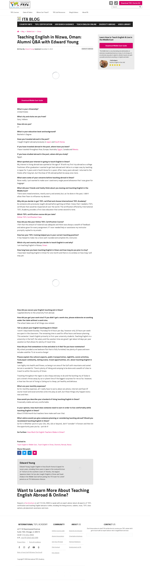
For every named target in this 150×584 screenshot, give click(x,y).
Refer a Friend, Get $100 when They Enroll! (29, 552)
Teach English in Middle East (27, 444)
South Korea (60, 141)
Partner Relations (75, 542)
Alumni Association (58, 536)
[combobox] (126, 7)
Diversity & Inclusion (75, 531)
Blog (22, 31)
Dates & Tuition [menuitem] (27, 12)
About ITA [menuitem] (85, 12)
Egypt (60, 149)
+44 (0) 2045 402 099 (29, 537)
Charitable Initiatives (75, 536)
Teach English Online (86, 24)
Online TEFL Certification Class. (29, 217)
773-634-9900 (28, 534)
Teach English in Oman (46, 444)
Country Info (25, 24)
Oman (39, 31)
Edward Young (29, 49)
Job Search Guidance (64, 24)
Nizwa (69, 444)
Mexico (75, 149)
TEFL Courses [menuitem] (15, 12)
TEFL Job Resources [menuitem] (59, 12)
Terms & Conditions (35, 542)
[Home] (18, 31)
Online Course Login (58, 531)
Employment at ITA (75, 547)
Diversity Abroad (107, 24)
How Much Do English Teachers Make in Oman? (46, 432)
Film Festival (56, 547)
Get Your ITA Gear (57, 542)
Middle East (31, 31)
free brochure (29, 503)
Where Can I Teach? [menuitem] (43, 12)
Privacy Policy (21, 542)
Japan (49, 141)
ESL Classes (55, 553)
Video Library (124, 24)
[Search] (140, 7)
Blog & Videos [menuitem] (73, 12)
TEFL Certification (43, 24)
